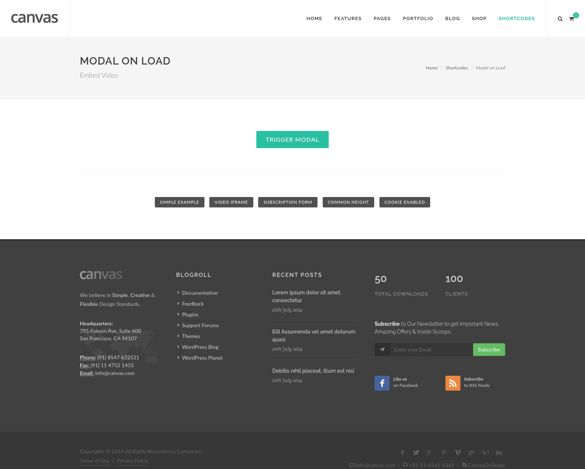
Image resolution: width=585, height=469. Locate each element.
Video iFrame (231, 202)
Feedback (193, 303)
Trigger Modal (292, 139)
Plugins (190, 314)
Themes (191, 336)
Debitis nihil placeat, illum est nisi (313, 371)
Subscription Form (287, 202)
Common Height (348, 202)
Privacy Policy (132, 445)
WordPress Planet (202, 357)
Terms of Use (95, 445)
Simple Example (179, 202)
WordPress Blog (200, 347)
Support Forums (200, 325)
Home (432, 68)
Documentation (200, 293)
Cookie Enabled (405, 202)
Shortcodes (457, 68)
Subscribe (489, 334)
